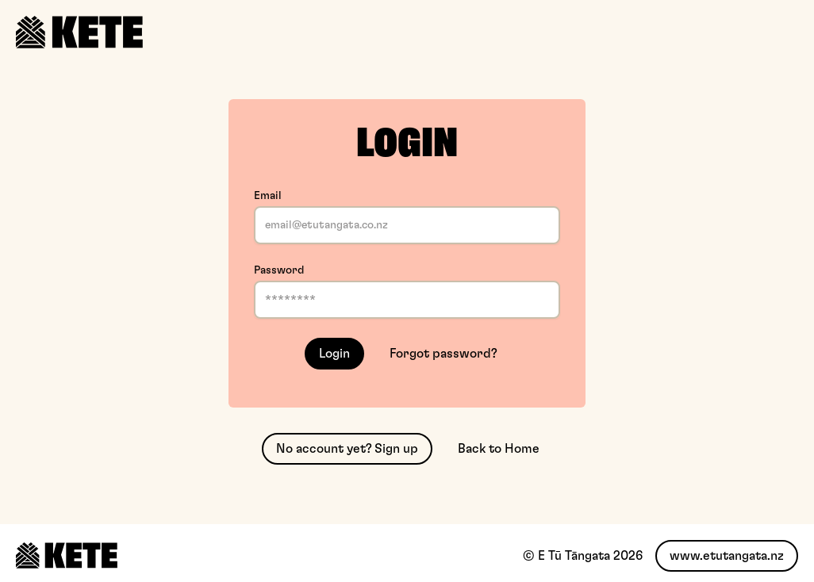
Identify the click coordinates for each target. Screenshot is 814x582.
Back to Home (498, 448)
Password (279, 270)
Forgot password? (443, 353)
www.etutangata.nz (727, 555)
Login (334, 353)
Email (268, 195)
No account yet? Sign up (347, 448)
